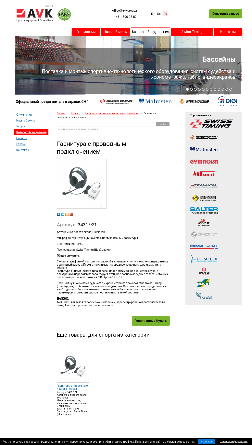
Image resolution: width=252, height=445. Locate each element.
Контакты (228, 32)
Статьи (21, 144)
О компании (86, 32)
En (152, 13)
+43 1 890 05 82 (125, 16)
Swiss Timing (192, 32)
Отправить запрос (225, 14)
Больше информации (233, 441)
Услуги (20, 126)
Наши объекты (116, 32)
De (159, 13)
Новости (21, 138)
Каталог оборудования (150, 32)
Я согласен (206, 441)
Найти (162, 124)
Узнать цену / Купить (151, 321)
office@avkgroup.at (125, 10)
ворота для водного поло (83, 129)
